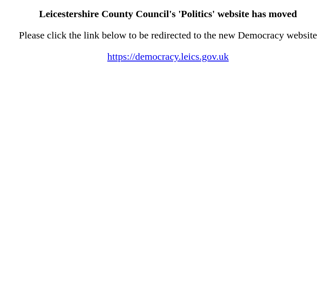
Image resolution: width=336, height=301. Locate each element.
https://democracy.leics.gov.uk (168, 56)
